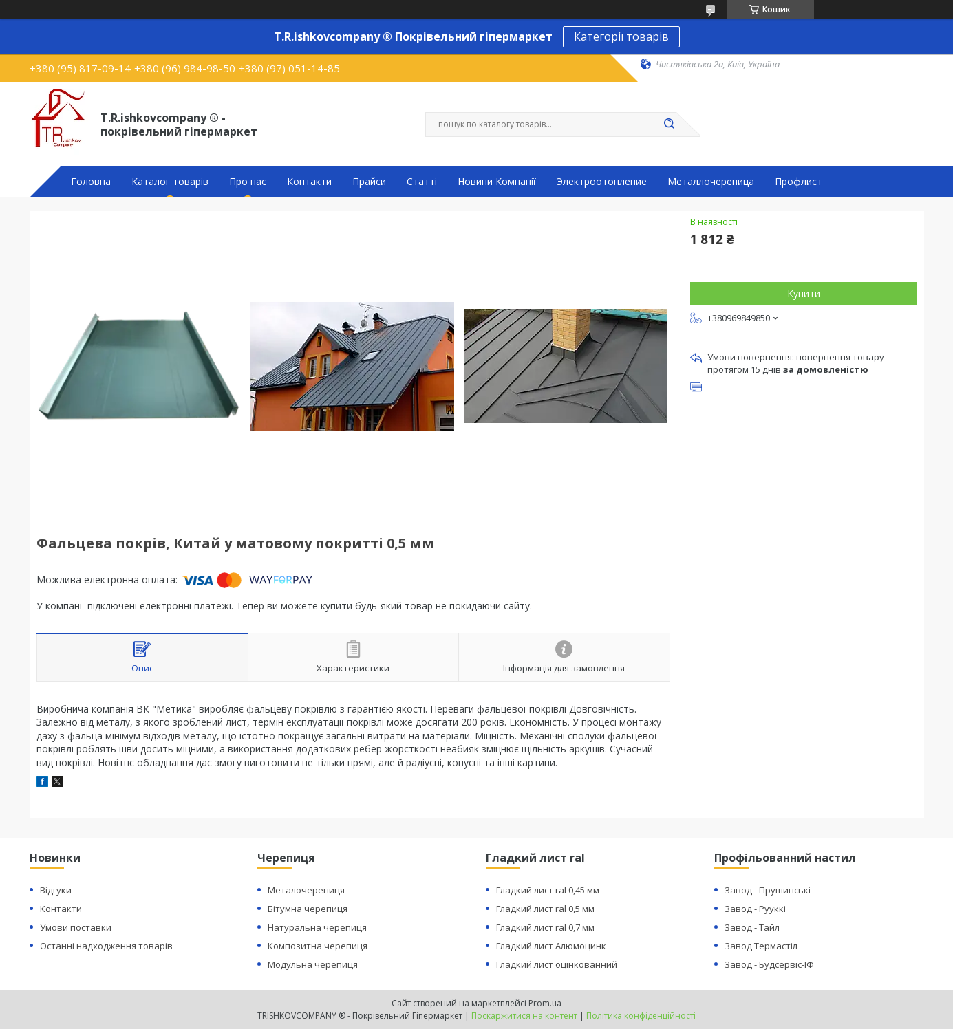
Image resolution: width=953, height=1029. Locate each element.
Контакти (309, 181)
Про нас (247, 181)
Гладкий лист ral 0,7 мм (545, 927)
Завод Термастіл (761, 946)
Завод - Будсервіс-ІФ (769, 964)
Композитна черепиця (317, 946)
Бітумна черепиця (307, 908)
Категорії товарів (621, 36)
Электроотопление (602, 181)
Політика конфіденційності (641, 1015)
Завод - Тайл (752, 927)
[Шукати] (669, 124)
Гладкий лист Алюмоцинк (551, 946)
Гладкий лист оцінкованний (556, 964)
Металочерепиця (306, 890)
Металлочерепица (710, 181)
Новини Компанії (497, 181)
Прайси (369, 181)
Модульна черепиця (313, 964)
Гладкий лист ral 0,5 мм (545, 908)
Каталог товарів (169, 181)
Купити (803, 293)
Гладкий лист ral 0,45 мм (547, 890)
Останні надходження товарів (106, 946)
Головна (91, 181)
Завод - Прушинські (768, 890)
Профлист (798, 181)
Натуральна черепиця (317, 927)
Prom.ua (544, 1003)
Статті (422, 181)
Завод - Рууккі (755, 908)
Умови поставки (75, 927)
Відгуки (56, 890)
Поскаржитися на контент (524, 1015)
